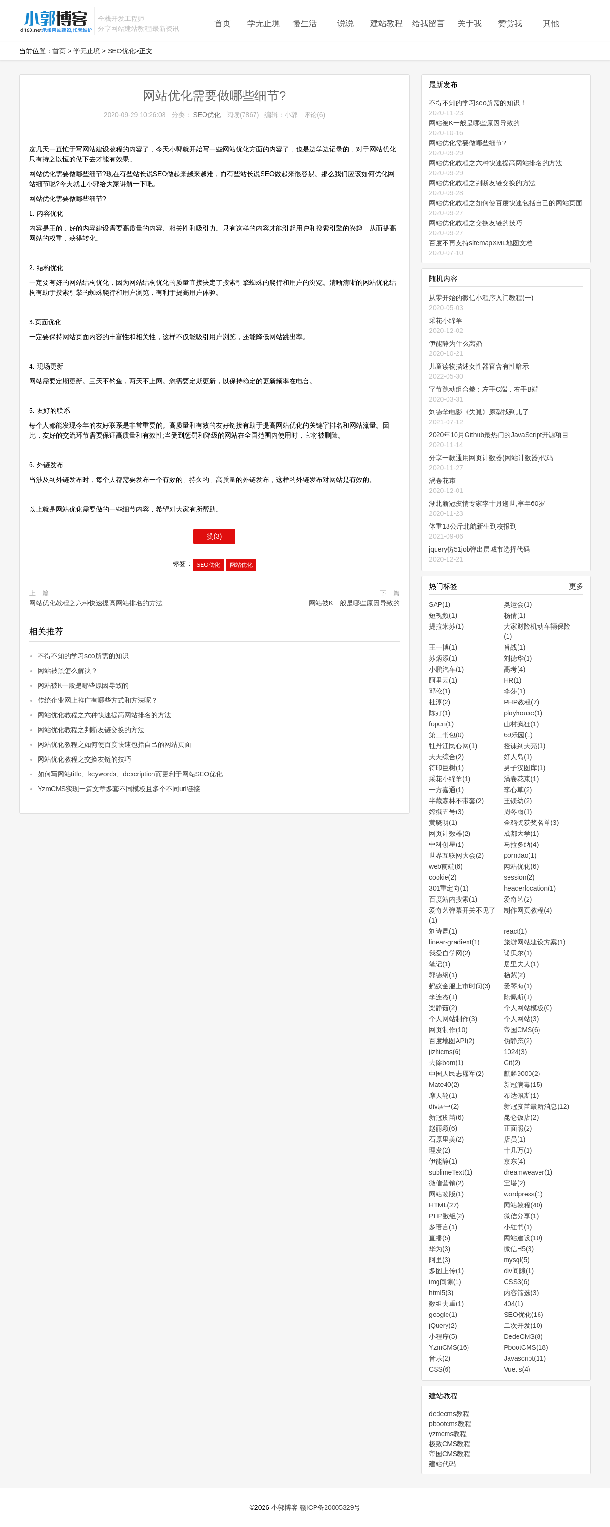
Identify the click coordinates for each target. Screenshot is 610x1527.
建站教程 (386, 23)
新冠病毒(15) (523, 1084)
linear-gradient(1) (454, 942)
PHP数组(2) (446, 1216)
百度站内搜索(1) (453, 899)
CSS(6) (440, 1369)
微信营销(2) (446, 1183)
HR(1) (512, 680)
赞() (214, 536)
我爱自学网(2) (449, 953)
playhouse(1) (523, 713)
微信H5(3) (519, 1249)
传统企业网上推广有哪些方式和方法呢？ (98, 700)
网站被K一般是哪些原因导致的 (354, 603)
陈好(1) (439, 713)
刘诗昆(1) (443, 931)
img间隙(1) (445, 1282)
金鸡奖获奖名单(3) (531, 822)
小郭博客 (284, 1507)
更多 (576, 586)
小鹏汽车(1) (446, 669)
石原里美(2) (446, 1139)
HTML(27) (444, 1205)
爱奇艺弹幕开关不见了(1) (462, 915)
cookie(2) (443, 877)
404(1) (513, 1303)
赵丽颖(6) (443, 1128)
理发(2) (439, 1150)
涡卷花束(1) (521, 779)
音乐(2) (439, 1358)
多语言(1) (443, 1227)
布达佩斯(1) (521, 1095)
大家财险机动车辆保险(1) (537, 631)
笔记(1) (439, 964)
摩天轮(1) (443, 1095)
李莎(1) (514, 691)
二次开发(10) (523, 1325)
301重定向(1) (448, 888)
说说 (345, 23)
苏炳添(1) (443, 658)
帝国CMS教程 (449, 1453)
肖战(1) (514, 647)
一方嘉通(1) (446, 790)
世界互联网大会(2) (456, 855)
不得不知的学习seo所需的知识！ (86, 656)
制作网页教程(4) (528, 910)
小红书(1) (518, 1227)
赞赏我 (510, 23)
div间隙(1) (519, 1271)
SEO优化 (121, 51)
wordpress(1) (523, 1194)
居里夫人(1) (521, 964)
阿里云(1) (443, 680)
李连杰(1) (443, 997)
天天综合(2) (446, 757)
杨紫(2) (514, 975)
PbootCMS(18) (526, 1347)
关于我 (470, 23)
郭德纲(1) (443, 975)
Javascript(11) (525, 1358)
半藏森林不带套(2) (456, 800)
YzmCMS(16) (449, 1347)
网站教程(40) (523, 1205)
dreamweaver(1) (528, 1172)
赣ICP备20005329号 (330, 1507)
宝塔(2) (514, 1183)
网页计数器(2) (449, 833)
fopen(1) (441, 724)
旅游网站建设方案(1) (534, 942)
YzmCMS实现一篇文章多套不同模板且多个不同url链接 (119, 789)
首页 (222, 23)
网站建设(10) (523, 1238)
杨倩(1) (514, 615)
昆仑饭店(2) (521, 1117)
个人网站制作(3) (453, 1019)
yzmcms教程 (448, 1433)
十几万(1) (518, 1150)
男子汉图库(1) (524, 768)
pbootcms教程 (450, 1423)
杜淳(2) (439, 702)
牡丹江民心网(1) (453, 746)
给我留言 (428, 23)
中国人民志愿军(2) (456, 1073)
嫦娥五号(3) (446, 811)
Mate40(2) (444, 1084)
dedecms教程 (449, 1413)
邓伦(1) (439, 691)
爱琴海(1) (518, 986)
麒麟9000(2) (522, 1073)
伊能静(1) (443, 1161)
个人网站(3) (521, 1019)
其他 (551, 23)
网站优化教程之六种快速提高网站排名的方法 (96, 603)
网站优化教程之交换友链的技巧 (84, 759)
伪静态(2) (518, 1041)
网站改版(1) (446, 1194)
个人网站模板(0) (528, 1008)
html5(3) (441, 1292)
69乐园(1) (518, 735)
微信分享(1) (521, 1216)
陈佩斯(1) (518, 997)
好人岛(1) (518, 757)
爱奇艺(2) (518, 899)
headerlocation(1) (530, 888)
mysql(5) (516, 1260)
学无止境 (263, 23)
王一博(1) (443, 647)
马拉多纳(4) (521, 844)
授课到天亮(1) (524, 746)
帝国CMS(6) (522, 1030)
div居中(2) (444, 1106)
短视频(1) (443, 615)
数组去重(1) (446, 1303)
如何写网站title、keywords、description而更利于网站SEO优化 (130, 774)
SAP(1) (439, 604)
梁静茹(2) (443, 1008)
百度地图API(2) (452, 1041)
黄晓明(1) (443, 822)
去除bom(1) (446, 1062)
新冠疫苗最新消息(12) (536, 1106)
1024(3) (515, 1051)
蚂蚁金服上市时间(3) (459, 986)
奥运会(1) (518, 604)
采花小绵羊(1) (449, 779)
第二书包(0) (446, 735)
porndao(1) (520, 855)
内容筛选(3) (521, 1292)
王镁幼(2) (518, 800)
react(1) (515, 931)
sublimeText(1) (450, 1172)
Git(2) (512, 1062)
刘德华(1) (518, 658)
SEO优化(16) (523, 1314)
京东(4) (514, 1161)
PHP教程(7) (521, 702)
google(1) (443, 1314)
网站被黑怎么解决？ (68, 670)
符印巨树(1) (446, 768)
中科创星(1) (446, 844)
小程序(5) (443, 1336)
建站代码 (442, 1463)
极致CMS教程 (449, 1443)
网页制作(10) (448, 1030)
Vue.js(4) (517, 1369)
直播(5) (439, 1238)
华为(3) (439, 1249)
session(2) (519, 877)
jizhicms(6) (445, 1051)
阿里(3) (439, 1260)
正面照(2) (518, 1128)
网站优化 (241, 565)
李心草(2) (518, 790)
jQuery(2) (443, 1325)
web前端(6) (446, 866)
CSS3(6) (516, 1282)
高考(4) (514, 669)
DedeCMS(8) (523, 1336)
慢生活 (305, 23)
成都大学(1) (521, 833)
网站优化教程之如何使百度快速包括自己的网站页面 (114, 744)
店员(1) (514, 1139)
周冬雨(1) (518, 811)
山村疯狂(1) (521, 724)
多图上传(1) (446, 1271)
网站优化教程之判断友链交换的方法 (91, 729)
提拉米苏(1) (446, 626)
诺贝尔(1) (518, 953)
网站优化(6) (521, 866)
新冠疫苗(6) (446, 1117)
